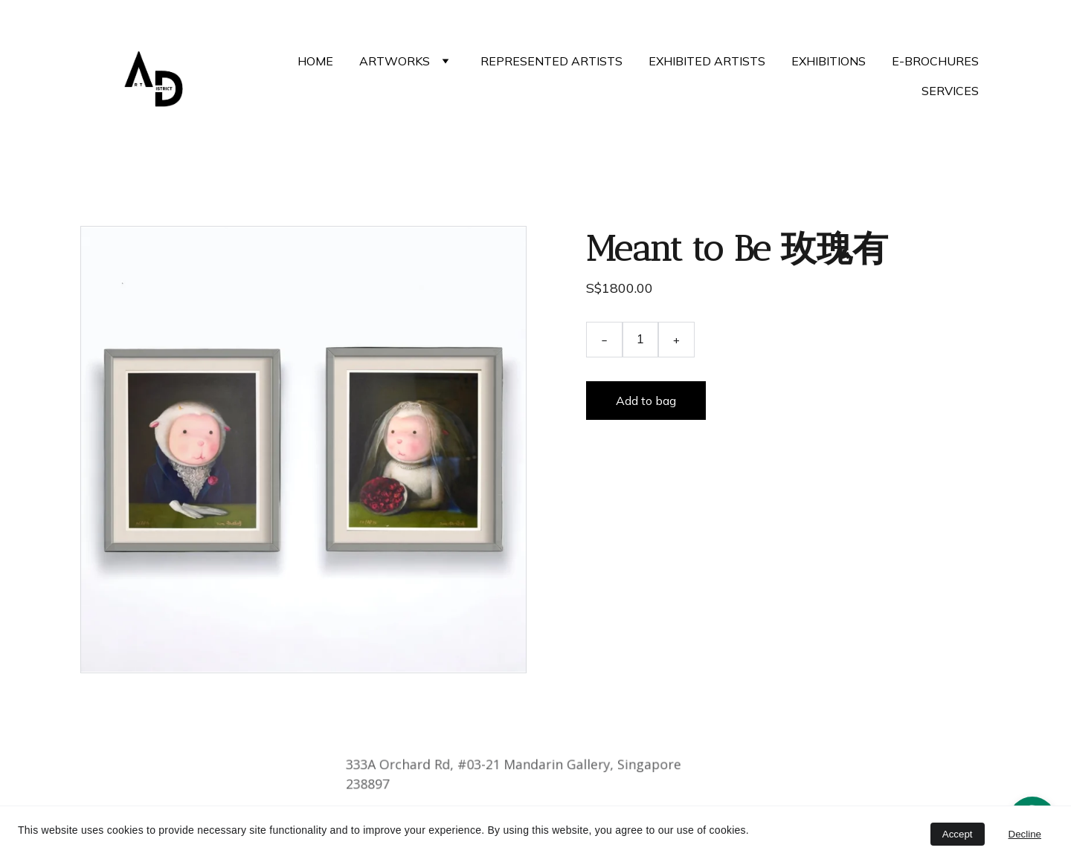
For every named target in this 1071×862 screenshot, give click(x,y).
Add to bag (646, 400)
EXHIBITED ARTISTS (707, 61)
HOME (315, 61)
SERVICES (950, 90)
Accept (957, 834)
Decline (1025, 834)
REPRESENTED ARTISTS (551, 61)
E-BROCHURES (935, 61)
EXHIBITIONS (828, 61)
